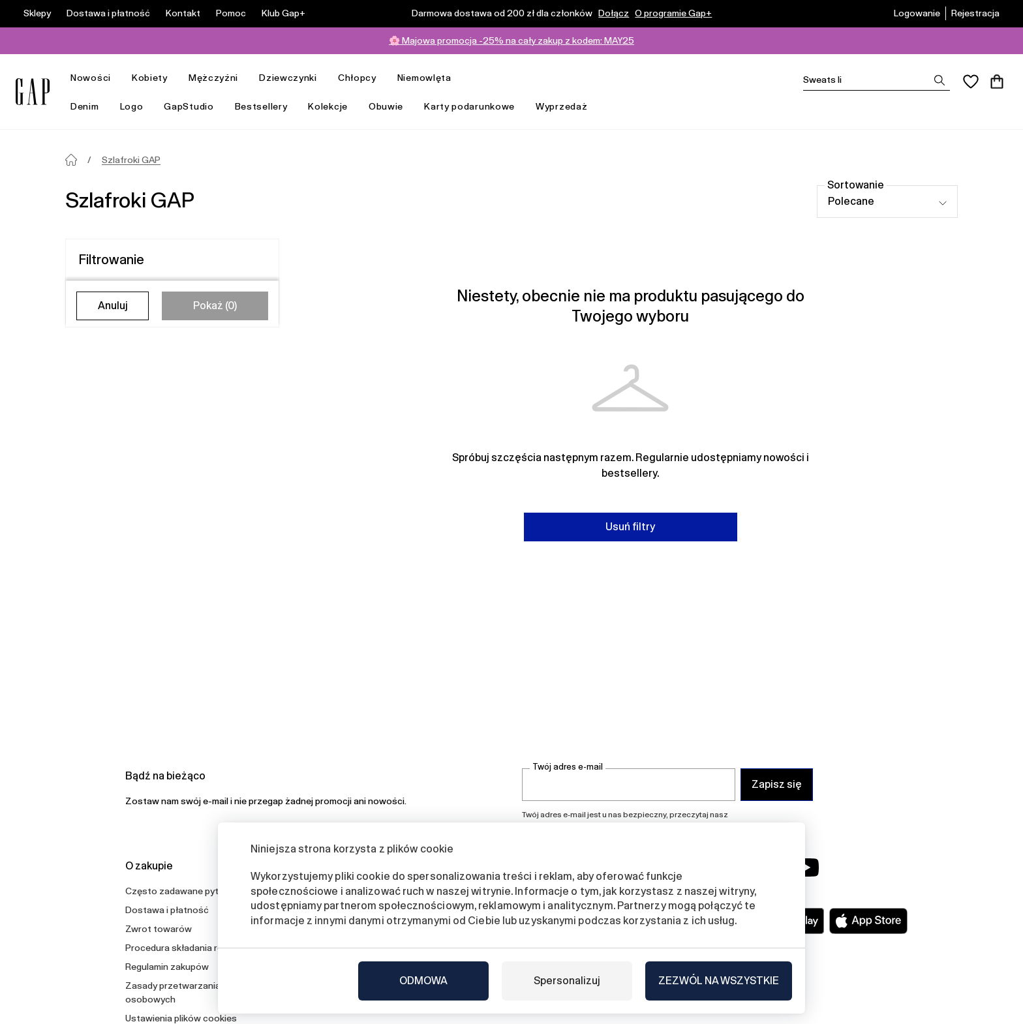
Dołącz (613, 13)
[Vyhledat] (876, 80)
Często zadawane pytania (180, 891)
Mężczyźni (219, 78)
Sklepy (37, 13)
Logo (132, 106)
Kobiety (155, 78)
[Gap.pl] (33, 91)
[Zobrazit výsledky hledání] (939, 80)
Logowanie (917, 13)
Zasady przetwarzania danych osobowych (189, 992)
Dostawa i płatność (108, 13)
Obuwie (386, 106)
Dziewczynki (293, 78)
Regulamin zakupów (167, 966)
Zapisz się (777, 784)
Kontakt (183, 13)
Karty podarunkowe (469, 106)
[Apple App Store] (868, 921)
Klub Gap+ (283, 13)
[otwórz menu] (117, 78)
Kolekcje (333, 106)
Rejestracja (975, 13)
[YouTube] (806, 867)
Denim (90, 106)
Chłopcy (362, 78)
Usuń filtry (630, 526)
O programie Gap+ (673, 13)
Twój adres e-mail (567, 767)
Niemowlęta (429, 78)
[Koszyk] (997, 81)
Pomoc (231, 13)
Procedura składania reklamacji (190, 947)
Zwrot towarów (158, 929)
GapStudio (188, 106)
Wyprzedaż (567, 106)
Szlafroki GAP (131, 160)
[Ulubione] (971, 81)
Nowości (95, 78)
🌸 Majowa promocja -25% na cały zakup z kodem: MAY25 (511, 40)
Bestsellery (261, 106)
